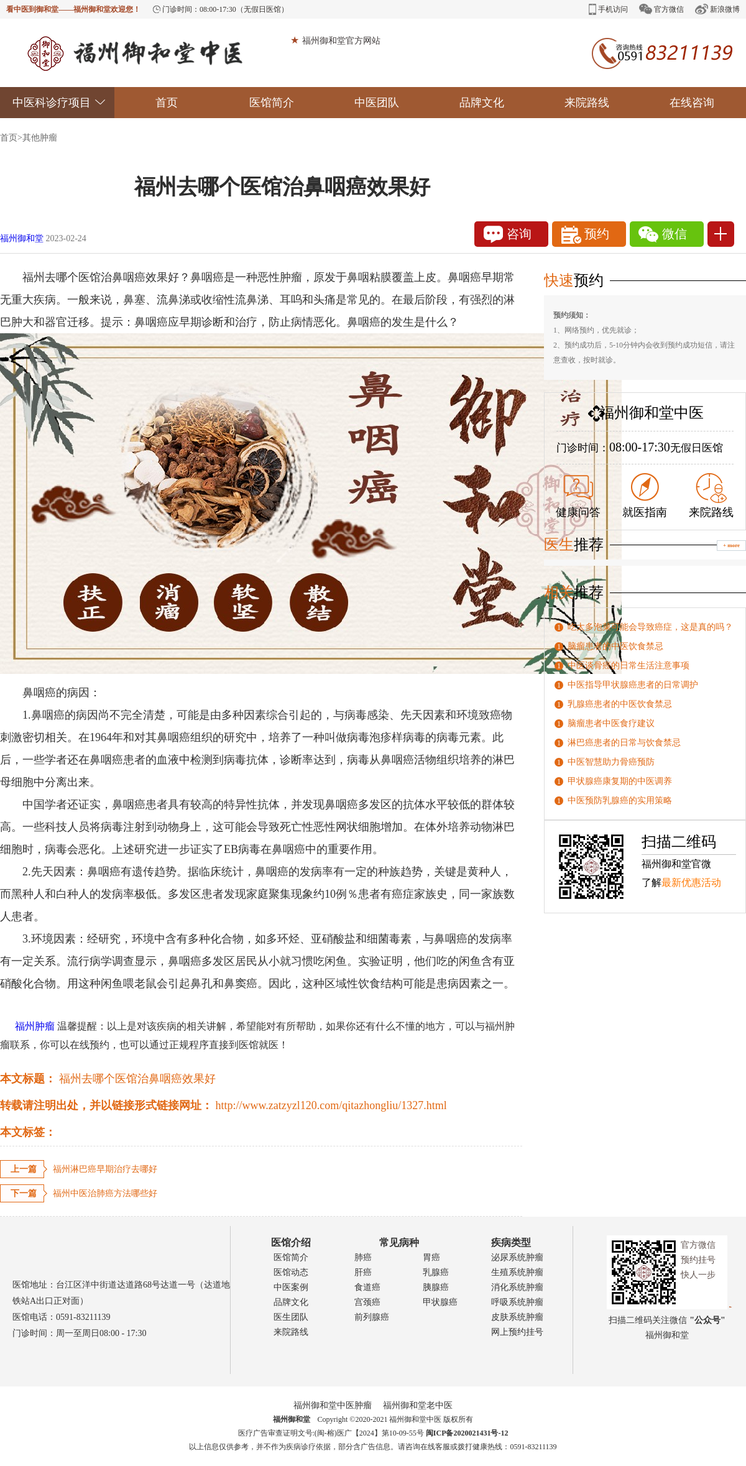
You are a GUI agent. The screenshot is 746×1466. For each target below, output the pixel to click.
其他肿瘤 (39, 137)
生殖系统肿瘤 (517, 1272)
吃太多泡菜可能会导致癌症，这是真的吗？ (650, 627)
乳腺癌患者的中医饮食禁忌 (620, 704)
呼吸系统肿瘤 (517, 1302)
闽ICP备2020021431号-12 (467, 1433)
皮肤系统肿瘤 (517, 1317)
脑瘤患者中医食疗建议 (611, 723)
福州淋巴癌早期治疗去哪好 (105, 1169)
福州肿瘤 (27, 1026)
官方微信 (661, 9)
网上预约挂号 (517, 1332)
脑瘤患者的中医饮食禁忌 (615, 646)
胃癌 (431, 1257)
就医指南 (644, 496)
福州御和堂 (22, 238)
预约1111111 (589, 236)
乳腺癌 (436, 1272)
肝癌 (363, 1272)
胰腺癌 (436, 1287)
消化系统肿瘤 (517, 1287)
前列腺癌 (371, 1317)
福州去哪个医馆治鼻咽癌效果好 (137, 1078)
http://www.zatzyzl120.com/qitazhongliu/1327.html (331, 1105)
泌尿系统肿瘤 (517, 1257)
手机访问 (608, 9)
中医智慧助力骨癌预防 (611, 762)
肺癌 (363, 1257)
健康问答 (578, 497)
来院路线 (586, 102)
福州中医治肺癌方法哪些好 (105, 1193)
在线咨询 (692, 102)
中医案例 (291, 1287)
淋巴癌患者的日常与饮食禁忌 (624, 742)
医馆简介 (271, 102)
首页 (166, 102)
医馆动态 (291, 1272)
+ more (731, 545)
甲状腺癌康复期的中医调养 (620, 781)
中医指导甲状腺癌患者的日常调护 (633, 684)
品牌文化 (481, 102)
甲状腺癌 (440, 1302)
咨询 (508, 234)
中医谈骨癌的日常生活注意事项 (628, 665)
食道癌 (367, 1287)
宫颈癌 (367, 1302)
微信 (662, 234)
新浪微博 (717, 9)
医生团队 (291, 1317)
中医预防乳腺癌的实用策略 (620, 800)
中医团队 (376, 102)
